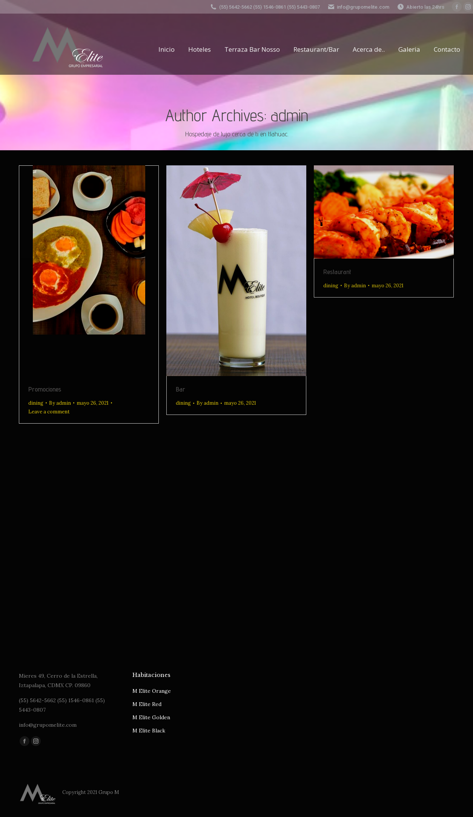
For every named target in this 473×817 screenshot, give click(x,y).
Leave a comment (49, 411)
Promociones (44, 389)
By (60, 403)
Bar (180, 389)
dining (35, 403)
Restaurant (337, 272)
